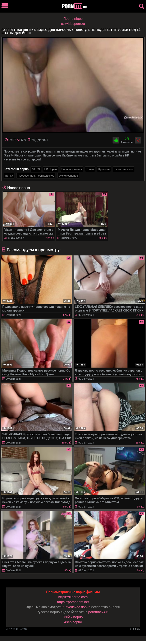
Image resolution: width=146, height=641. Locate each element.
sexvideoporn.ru (73, 24)
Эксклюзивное (68, 175)
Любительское (123, 169)
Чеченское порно (77, 607)
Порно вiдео (73, 19)
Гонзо (90, 169)
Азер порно (73, 622)
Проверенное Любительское (36, 175)
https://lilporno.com (73, 597)
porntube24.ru (98, 612)
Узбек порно (73, 617)
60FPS (36, 169)
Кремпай (104, 169)
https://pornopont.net (73, 602)
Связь (135, 629)
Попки (9, 175)
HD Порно (50, 169)
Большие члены (71, 169)
